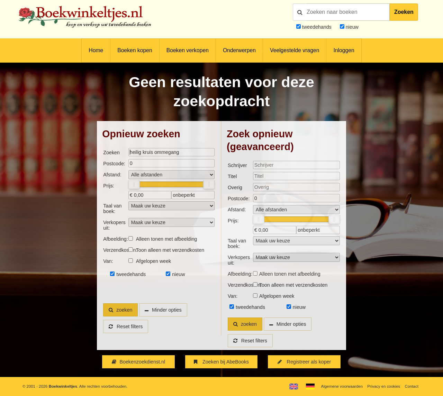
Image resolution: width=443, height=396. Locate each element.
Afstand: (112, 174)
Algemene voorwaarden (342, 386)
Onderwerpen (239, 50)
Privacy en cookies (383, 386)
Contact (411, 386)
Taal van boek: (112, 208)
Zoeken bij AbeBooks (221, 362)
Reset (126, 326)
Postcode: (114, 163)
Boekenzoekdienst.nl (138, 362)
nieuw (351, 27)
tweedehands (317, 27)
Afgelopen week (153, 261)
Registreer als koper (304, 362)
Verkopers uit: (114, 225)
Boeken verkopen (187, 50)
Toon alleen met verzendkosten (170, 250)
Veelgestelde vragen (294, 50)
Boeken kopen (134, 50)
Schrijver (237, 165)
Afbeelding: (115, 239)
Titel (232, 176)
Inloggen (343, 50)
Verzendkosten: (115, 250)
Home (96, 50)
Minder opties (167, 310)
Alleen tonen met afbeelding (166, 239)
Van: (108, 261)
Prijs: (108, 185)
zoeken (120, 310)
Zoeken (404, 12)
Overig (235, 187)
